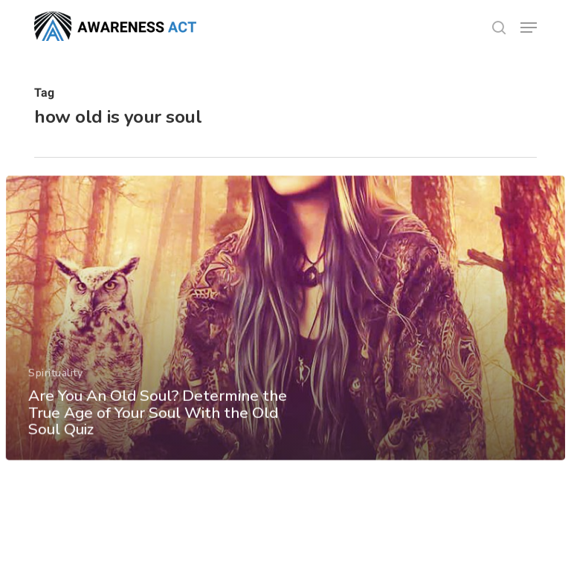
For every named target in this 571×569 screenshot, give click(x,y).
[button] (528, 27)
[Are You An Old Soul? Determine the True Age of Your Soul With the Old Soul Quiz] (285, 327)
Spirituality (55, 382)
